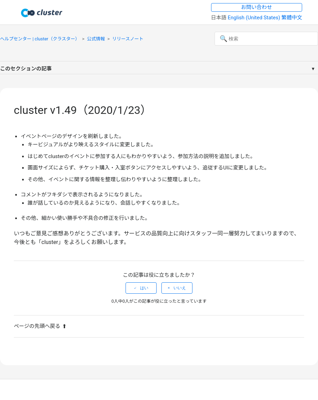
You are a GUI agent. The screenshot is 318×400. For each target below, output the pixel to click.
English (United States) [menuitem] (254, 17)
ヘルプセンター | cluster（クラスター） (40, 38)
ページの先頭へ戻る (40, 326)
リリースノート (127, 38)
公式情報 (96, 38)
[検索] (266, 39)
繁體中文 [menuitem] (291, 17)
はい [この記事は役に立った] (144, 287)
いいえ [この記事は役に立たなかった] (179, 287)
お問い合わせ (256, 7)
